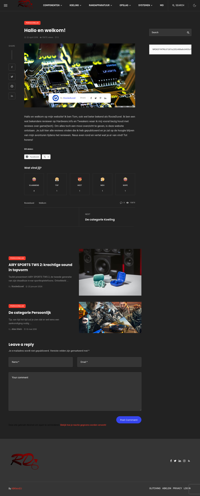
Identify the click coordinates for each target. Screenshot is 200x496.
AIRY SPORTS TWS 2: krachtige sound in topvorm (40, 267)
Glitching (155, 488)
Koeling (74, 5)
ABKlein (166, 488)
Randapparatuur (99, 5)
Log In (187, 488)
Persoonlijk (32, 23)
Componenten (51, 5)
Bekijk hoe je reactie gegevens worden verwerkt (83, 425)
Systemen (144, 5)
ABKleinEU (17, 488)
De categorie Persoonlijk (30, 312)
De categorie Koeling (100, 219)
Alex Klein (17, 329)
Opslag (124, 5)
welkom (42, 203)
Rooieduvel (69, 98)
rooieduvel (29, 203)
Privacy (177, 488)
